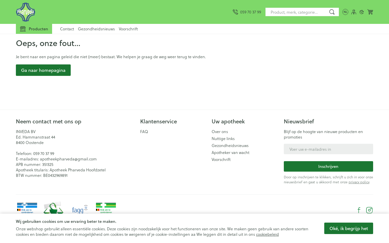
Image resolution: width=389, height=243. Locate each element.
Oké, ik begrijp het (348, 228)
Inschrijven (328, 166)
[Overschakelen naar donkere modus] (361, 11)
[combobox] (302, 12)
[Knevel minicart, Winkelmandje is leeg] (370, 12)
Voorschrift (128, 29)
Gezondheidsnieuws (96, 29)
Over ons (220, 131)
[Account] (353, 11)
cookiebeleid (267, 234)
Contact (67, 29)
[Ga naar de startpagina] (25, 12)
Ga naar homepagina (43, 70)
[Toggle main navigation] (34, 29)
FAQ (144, 131)
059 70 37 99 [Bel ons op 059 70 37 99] (43, 153)
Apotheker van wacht (230, 152)
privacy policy (359, 182)
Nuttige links (223, 138)
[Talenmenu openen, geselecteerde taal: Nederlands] (345, 12)
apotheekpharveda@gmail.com (68, 159)
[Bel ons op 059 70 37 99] (247, 12)
